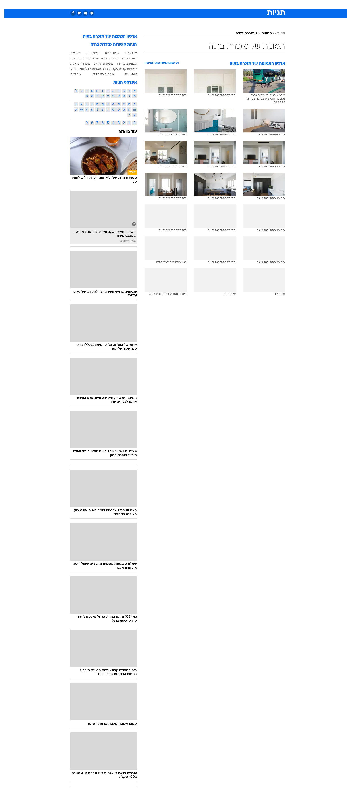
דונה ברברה (125, 58)
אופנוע (70, 69)
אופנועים (127, 74)
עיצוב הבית (108, 53)
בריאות (171, 4)
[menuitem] (249, 4)
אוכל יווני (81, 69)
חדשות (252, 4)
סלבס (208, 4)
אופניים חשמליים (99, 74)
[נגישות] (6, 4)
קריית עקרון (114, 69)
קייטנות (128, 69)
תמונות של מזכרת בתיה (249, 33)
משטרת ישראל (99, 63)
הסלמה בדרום (75, 58)
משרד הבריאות (76, 63)
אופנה (123, 4)
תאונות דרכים (105, 58)
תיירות (155, 4)
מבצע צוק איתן (123, 63)
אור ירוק (71, 74)
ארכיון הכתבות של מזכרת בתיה (106, 37)
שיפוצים (71, 53)
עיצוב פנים (88, 53)
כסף (196, 4)
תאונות (92, 69)
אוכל (184, 4)
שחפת (102, 69)
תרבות (222, 4)
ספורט (236, 4)
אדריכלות (126, 53)
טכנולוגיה (139, 4)
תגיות (277, 33)
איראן (91, 58)
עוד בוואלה (123, 132)
